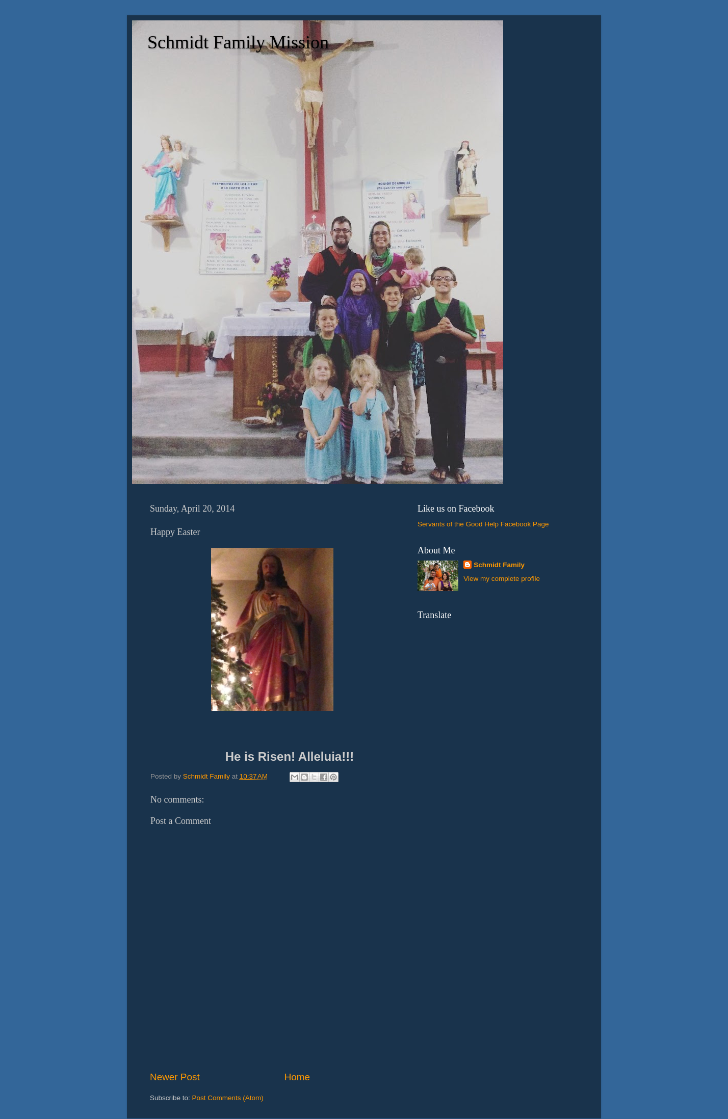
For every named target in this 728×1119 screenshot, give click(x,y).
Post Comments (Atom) (228, 1098)
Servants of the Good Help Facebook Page (483, 524)
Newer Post (175, 1077)
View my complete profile (501, 578)
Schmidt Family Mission (238, 42)
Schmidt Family (499, 565)
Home (297, 1077)
